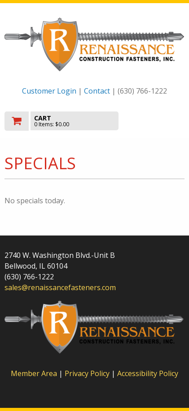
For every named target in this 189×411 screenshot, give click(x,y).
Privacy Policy (88, 373)
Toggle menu (157, 120)
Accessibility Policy (147, 373)
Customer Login (49, 91)
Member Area (34, 373)
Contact (97, 91)
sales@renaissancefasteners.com (60, 287)
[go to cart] (67, 121)
